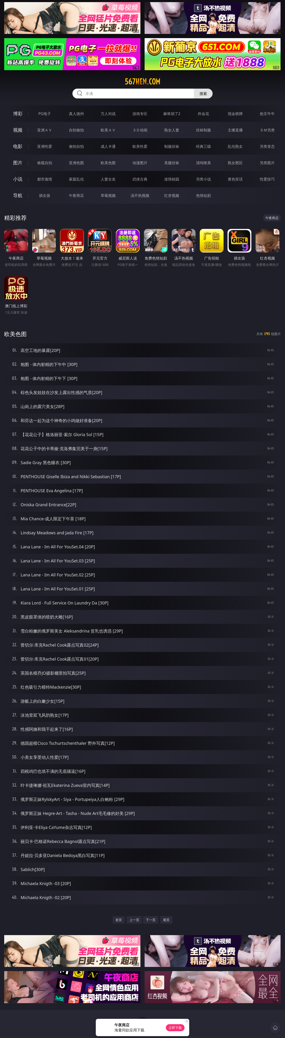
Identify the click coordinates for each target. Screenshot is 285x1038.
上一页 (134, 920)
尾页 (166, 920)
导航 (17, 195)
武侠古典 (139, 179)
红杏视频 (171, 195)
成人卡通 (108, 146)
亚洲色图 (76, 162)
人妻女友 (108, 179)
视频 (17, 130)
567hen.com (142, 81)
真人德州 (76, 113)
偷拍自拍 (76, 146)
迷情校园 (171, 179)
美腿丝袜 (171, 162)
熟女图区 (235, 162)
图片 (17, 162)
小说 (17, 179)
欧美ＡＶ (108, 130)
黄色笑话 (235, 179)
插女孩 (44, 195)
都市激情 (44, 179)
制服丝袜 (171, 146)
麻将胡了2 (171, 113)
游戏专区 (139, 113)
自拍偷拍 (76, 130)
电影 (17, 146)
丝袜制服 (203, 130)
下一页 (151, 920)
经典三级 (203, 146)
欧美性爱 (139, 146)
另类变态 (267, 146)
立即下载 (175, 1027)
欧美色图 (108, 162)
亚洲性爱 (44, 146)
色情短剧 (203, 195)
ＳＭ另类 (267, 130)
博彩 (17, 113)
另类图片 (267, 162)
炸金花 (203, 113)
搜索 (203, 93)
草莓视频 (108, 195)
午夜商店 (76, 195)
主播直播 (235, 130)
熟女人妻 (171, 130)
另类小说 (203, 179)
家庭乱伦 (76, 179)
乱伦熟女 (235, 146)
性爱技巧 (267, 179)
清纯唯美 (203, 162)
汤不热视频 (140, 195)
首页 (118, 920)
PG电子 (44, 113)
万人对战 (108, 113)
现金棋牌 (235, 113)
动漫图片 (139, 162)
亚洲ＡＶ (44, 130)
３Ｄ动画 (139, 130)
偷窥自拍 (44, 162)
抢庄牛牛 (267, 113)
